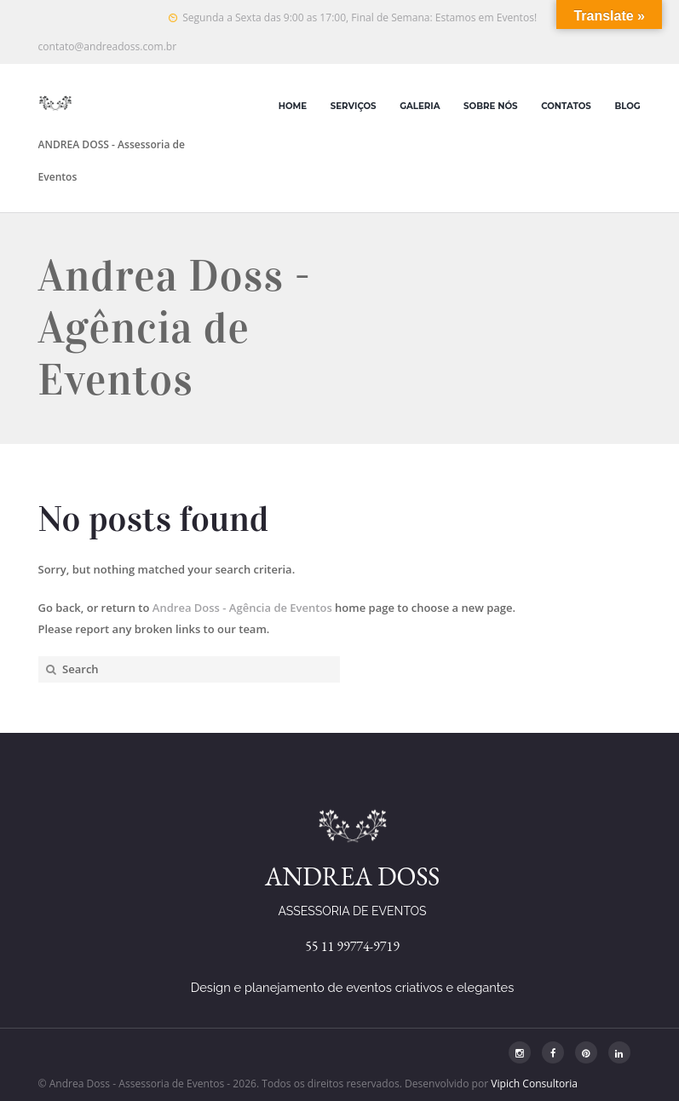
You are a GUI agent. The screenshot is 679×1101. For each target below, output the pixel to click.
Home (293, 106)
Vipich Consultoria (534, 1083)
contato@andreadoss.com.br (107, 46)
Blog (627, 106)
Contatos (566, 106)
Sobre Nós (490, 106)
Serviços (354, 106)
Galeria (420, 106)
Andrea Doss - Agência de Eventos (242, 607)
